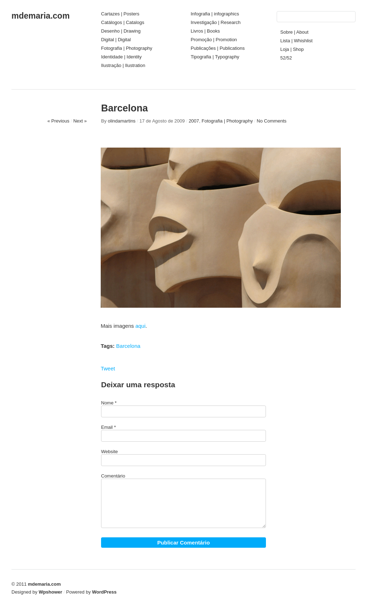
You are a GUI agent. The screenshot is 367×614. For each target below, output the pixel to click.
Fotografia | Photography (126, 48)
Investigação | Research (215, 22)
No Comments (271, 121)
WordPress (104, 592)
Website (109, 451)
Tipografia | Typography (215, 56)
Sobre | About (294, 32)
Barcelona (128, 346)
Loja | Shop (292, 49)
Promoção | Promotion (214, 39)
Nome (107, 403)
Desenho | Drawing (120, 31)
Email (107, 427)
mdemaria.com (40, 15)
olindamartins (121, 121)
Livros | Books (205, 31)
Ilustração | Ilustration (123, 65)
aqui (140, 326)
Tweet (108, 368)
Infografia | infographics (215, 13)
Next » (80, 121)
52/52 (286, 58)
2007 (194, 121)
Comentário (113, 476)
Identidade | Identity (121, 56)
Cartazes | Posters (120, 13)
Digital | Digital (116, 39)
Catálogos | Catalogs (122, 22)
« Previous (58, 121)
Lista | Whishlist (296, 40)
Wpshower (50, 592)
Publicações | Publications (218, 48)
